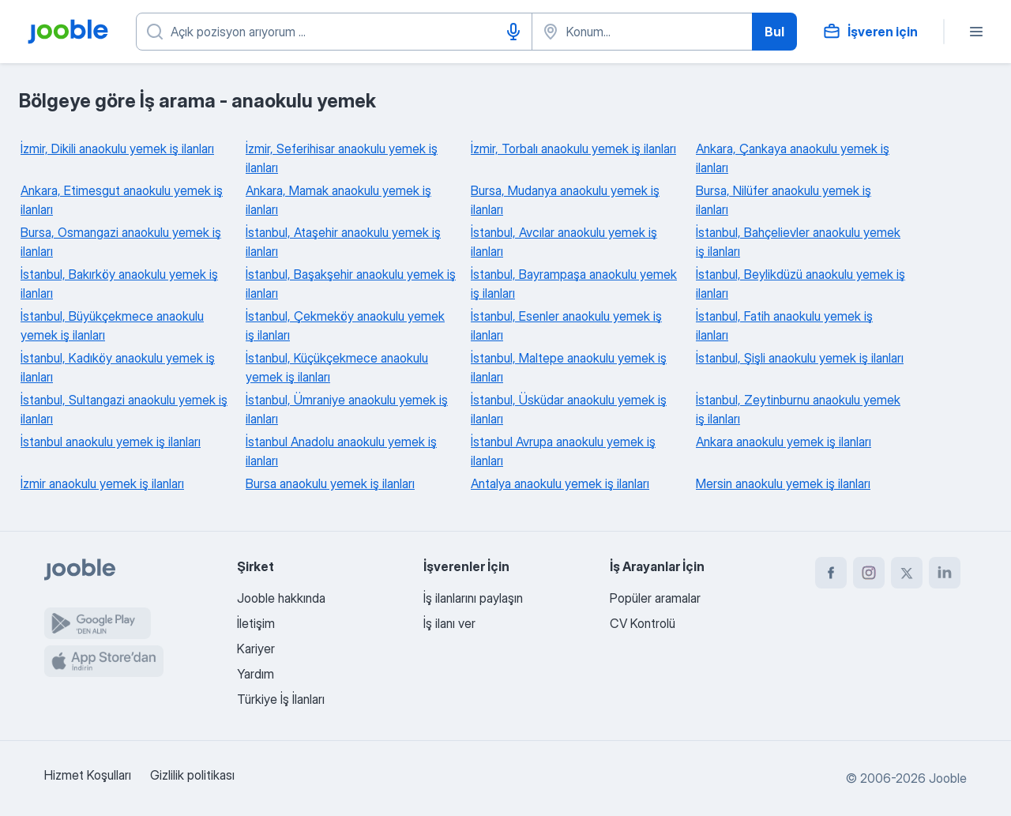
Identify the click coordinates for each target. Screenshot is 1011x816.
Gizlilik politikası (192, 775)
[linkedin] (944, 572)
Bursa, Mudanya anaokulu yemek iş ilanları (565, 199)
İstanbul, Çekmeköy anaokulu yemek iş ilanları (345, 325)
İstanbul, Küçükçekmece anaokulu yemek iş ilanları (337, 367)
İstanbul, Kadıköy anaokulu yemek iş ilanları (118, 367)
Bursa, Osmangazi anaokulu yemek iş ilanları (121, 241)
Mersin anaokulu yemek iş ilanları (783, 483)
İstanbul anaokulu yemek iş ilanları (111, 441)
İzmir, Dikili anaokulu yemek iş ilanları (117, 148)
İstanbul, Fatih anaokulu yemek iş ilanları (784, 325)
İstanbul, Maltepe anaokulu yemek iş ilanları (569, 367)
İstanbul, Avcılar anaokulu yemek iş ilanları (564, 241)
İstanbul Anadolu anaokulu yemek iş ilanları (341, 451)
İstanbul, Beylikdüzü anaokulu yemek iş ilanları (800, 283)
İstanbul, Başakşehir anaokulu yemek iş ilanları (351, 283)
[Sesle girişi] (513, 31)
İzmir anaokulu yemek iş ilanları (102, 483)
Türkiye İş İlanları (281, 699)
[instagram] (869, 572)
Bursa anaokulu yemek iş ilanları (330, 483)
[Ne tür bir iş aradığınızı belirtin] (334, 32)
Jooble (948, 778)
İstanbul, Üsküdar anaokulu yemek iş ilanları (569, 409)
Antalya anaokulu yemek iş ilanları (560, 483)
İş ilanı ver (449, 623)
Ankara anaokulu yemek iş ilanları (783, 441)
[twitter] (907, 572)
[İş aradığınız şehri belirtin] (642, 32)
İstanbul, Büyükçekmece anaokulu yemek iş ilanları (112, 325)
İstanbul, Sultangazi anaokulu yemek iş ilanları (124, 409)
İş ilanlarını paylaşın (473, 598)
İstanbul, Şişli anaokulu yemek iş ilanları (800, 358)
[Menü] (976, 32)
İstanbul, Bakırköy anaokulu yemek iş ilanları (119, 283)
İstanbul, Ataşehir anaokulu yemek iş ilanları (343, 241)
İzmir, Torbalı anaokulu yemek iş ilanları (573, 148)
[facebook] (831, 572)
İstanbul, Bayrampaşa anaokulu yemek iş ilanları (574, 283)
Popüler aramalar (655, 598)
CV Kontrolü (642, 623)
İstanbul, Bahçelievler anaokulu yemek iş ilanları (798, 241)
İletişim (256, 623)
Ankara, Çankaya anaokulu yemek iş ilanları (792, 158)
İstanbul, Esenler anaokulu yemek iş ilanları (566, 325)
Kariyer (256, 648)
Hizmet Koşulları (87, 775)
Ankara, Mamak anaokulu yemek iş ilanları (338, 199)
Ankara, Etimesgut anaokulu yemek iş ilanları (122, 199)
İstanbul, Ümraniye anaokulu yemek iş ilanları (347, 409)
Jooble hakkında (281, 598)
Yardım (255, 674)
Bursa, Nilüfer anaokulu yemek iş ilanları (783, 199)
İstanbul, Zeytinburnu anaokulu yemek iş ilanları (798, 409)
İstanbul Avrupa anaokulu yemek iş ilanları (563, 451)
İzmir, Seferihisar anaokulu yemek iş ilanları (342, 158)
